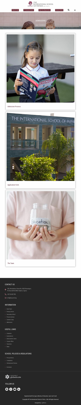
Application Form (13, 185)
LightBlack (43, 402)
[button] (68, 10)
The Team (11, 263)
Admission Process (14, 107)
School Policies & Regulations (18, 354)
